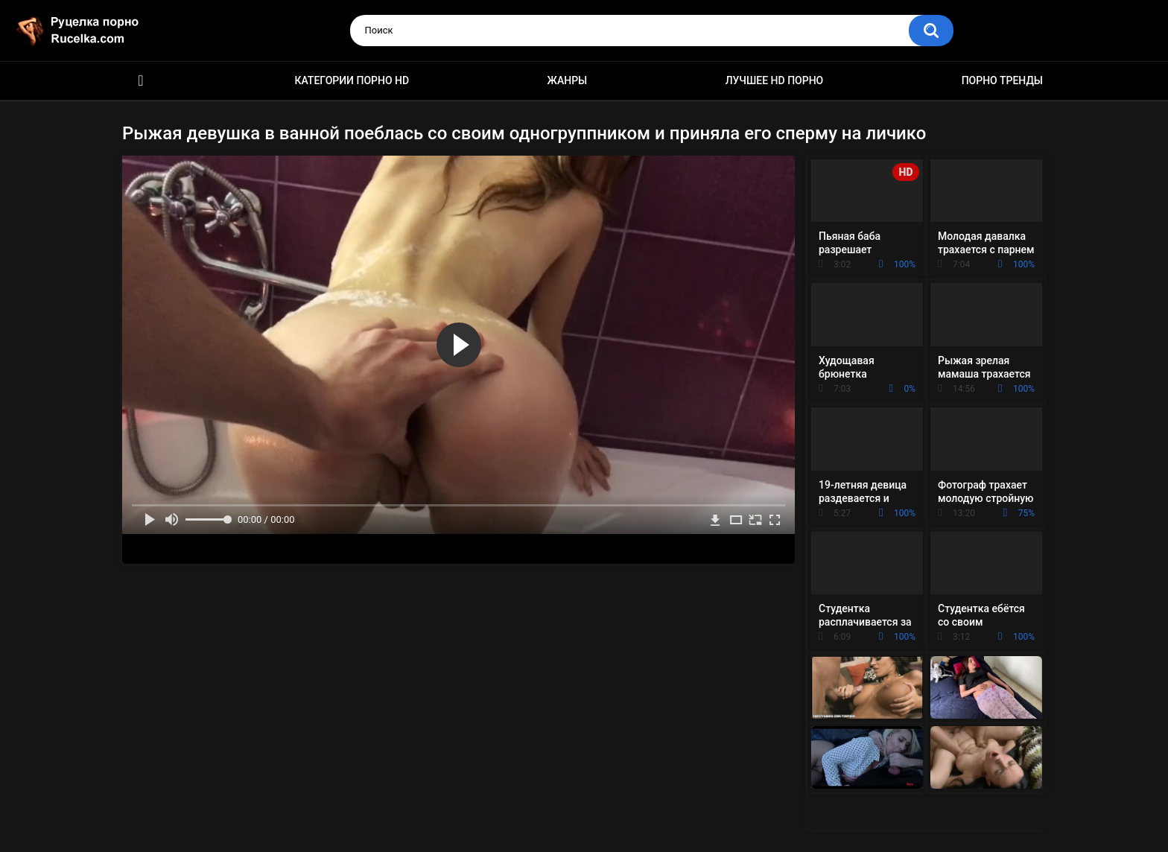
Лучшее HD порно (775, 80)
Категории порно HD (351, 80)
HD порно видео (140, 81)
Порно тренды (1002, 80)
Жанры (568, 80)
